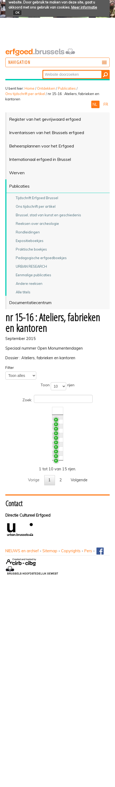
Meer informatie (84, 7)
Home (29, 88)
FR (106, 104)
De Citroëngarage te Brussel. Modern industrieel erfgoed (33, 627)
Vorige (33, 678)
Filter (9, 367)
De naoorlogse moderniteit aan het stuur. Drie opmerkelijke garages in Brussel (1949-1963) (38, 598)
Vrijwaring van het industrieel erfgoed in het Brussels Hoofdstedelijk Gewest (37, 495)
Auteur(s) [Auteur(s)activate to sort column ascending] (95, 410)
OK (17, 12)
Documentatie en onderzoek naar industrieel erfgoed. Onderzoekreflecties (32, 520)
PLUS (19, 419)
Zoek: (57, 399)
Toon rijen (57, 386)
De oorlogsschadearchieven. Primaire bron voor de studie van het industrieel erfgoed (37, 466)
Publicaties (67, 88)
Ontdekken (46, 88)
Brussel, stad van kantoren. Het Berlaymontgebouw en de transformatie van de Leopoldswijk (38, 570)
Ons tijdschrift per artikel (25, 94)
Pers (88, 749)
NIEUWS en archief (22, 749)
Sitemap (49, 749)
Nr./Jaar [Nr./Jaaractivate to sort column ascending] (74, 410)
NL (95, 104)
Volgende (79, 678)
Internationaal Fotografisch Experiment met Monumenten (36, 440)
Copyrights (71, 749)
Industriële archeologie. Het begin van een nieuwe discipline (38, 544)
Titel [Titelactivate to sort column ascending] (19, 410)
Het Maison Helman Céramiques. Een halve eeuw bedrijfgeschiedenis (37, 648)
